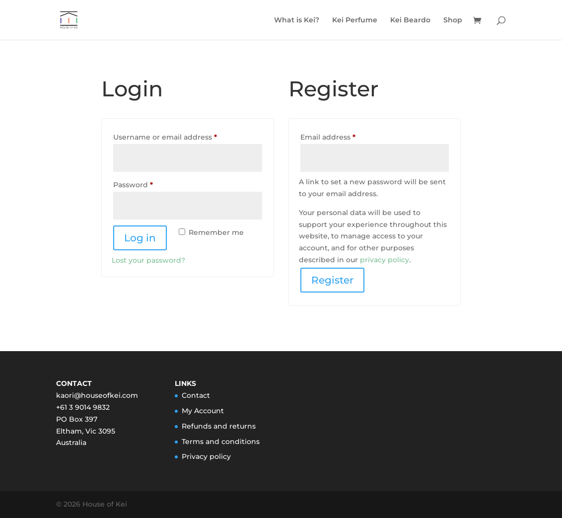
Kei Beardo (410, 20)
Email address (344, 136)
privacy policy (384, 259)
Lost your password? (148, 260)
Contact (196, 395)
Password (149, 183)
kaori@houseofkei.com (97, 395)
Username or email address (181, 136)
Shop (452, 20)
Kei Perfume (354, 20)
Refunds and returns (219, 426)
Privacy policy (206, 456)
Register (332, 280)
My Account (203, 410)
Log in (140, 238)
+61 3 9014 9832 (83, 407)
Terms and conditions (221, 441)
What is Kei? (296, 20)
